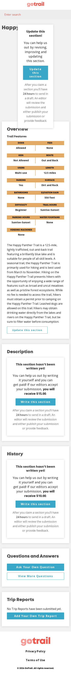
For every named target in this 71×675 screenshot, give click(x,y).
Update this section (35, 72)
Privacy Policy (35, 651)
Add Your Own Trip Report (35, 616)
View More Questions (35, 576)
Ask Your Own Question (35, 567)
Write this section (35, 402)
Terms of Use (35, 660)
